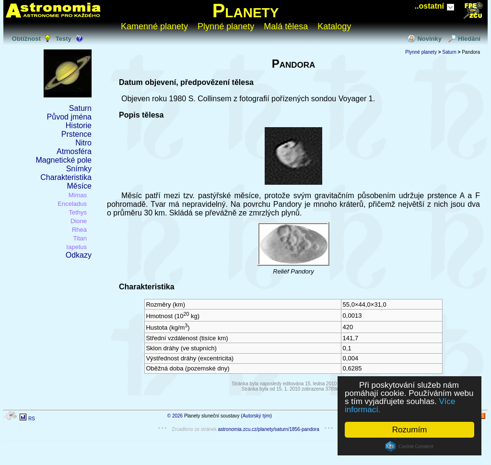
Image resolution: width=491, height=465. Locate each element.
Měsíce (79, 186)
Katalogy (334, 26)
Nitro (83, 143)
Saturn (80, 108)
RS (31, 418)
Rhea (79, 229)
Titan (80, 238)
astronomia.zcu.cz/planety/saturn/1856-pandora (268, 429)
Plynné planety (226, 26)
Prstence (76, 134)
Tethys (78, 212)
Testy (63, 38)
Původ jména (69, 117)
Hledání (469, 38)
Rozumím (409, 429)
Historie (79, 125)
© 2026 (175, 415)
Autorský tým (256, 415)
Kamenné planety (154, 26)
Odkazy (79, 255)
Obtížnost (26, 38)
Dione (78, 221)
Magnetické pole (63, 160)
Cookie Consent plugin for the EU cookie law (409, 446)
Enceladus (72, 203)
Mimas (78, 195)
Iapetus (76, 246)
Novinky (429, 38)
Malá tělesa (286, 26)
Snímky (79, 169)
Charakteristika (66, 177)
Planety (245, 10)
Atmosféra (74, 151)
